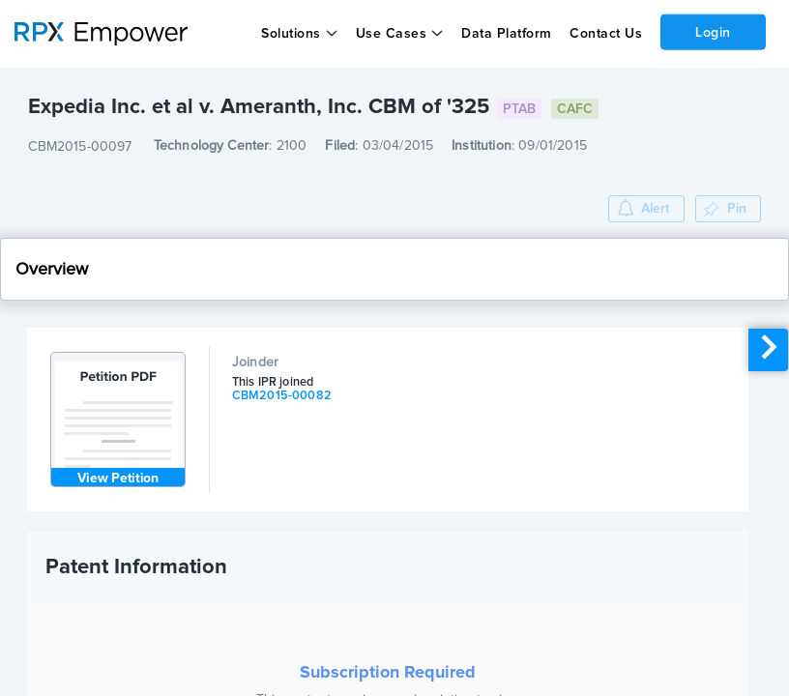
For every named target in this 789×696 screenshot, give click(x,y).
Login (713, 32)
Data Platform (506, 34)
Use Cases (391, 34)
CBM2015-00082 (282, 396)
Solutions (291, 34)
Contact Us (606, 34)
